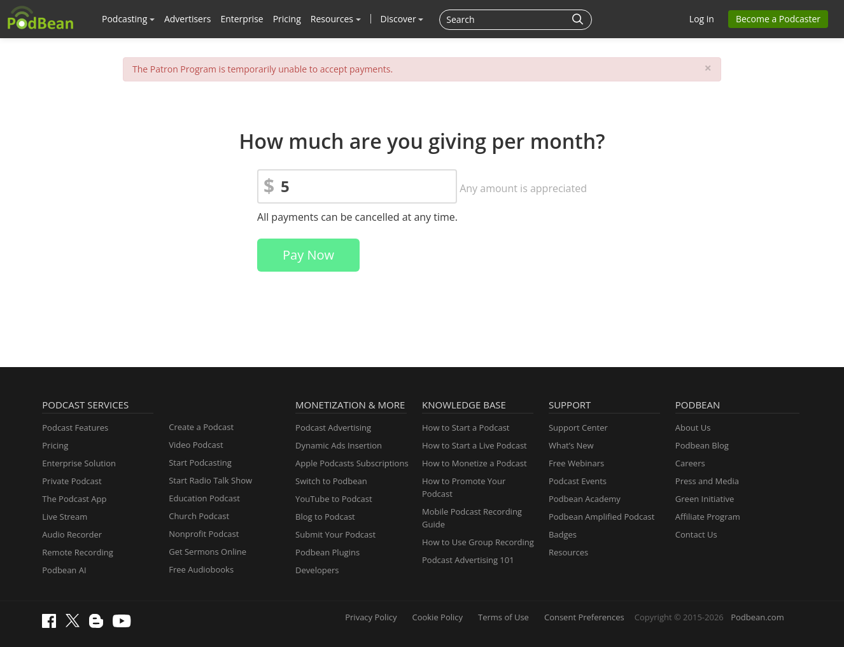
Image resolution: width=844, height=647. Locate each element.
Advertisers (187, 19)
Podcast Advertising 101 (468, 560)
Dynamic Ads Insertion (338, 445)
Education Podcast (204, 498)
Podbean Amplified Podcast (601, 516)
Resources (336, 19)
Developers (317, 570)
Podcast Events (578, 481)
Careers (690, 463)
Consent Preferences (584, 617)
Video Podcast (196, 444)
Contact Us (696, 534)
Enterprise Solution (79, 463)
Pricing (287, 19)
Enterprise (241, 19)
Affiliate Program (707, 516)
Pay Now (308, 254)
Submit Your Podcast (335, 534)
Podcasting (128, 19)
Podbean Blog (702, 445)
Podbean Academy (585, 498)
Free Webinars (576, 463)
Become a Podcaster (778, 19)
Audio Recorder (72, 534)
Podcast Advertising (333, 427)
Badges (563, 534)
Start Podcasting (200, 462)
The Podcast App (74, 498)
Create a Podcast (201, 427)
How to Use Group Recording (478, 542)
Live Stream (64, 516)
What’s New (571, 445)
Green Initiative (704, 498)
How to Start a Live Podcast (474, 445)
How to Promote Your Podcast (463, 487)
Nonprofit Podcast (204, 533)
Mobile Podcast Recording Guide (472, 518)
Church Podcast (199, 516)
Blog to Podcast (325, 516)
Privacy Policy (371, 617)
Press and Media (707, 481)
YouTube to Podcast (333, 498)
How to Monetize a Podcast (474, 463)
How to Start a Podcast (465, 427)
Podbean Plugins (327, 552)
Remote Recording (77, 552)
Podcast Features (75, 427)
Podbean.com (757, 617)
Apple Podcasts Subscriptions (351, 463)
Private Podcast (71, 481)
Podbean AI (64, 570)
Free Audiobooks (201, 569)
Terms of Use (503, 617)
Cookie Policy (437, 617)
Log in (701, 19)
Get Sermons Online (207, 551)
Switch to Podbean (331, 481)
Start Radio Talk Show (210, 480)
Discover (402, 19)
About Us (693, 427)
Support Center (578, 427)
